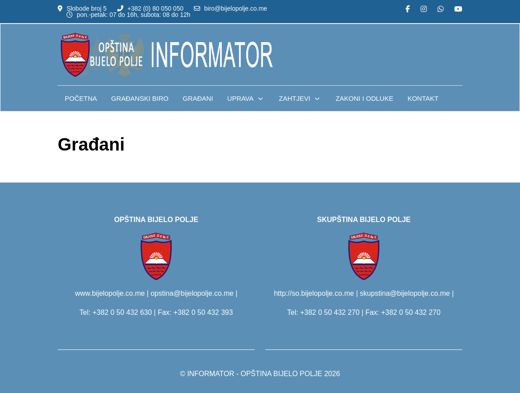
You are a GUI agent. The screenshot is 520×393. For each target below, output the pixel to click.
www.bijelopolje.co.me (110, 293)
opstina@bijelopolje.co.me (191, 293)
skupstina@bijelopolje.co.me (405, 293)
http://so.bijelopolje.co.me (314, 293)
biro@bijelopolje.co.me (235, 8)
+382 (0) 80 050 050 (155, 8)
